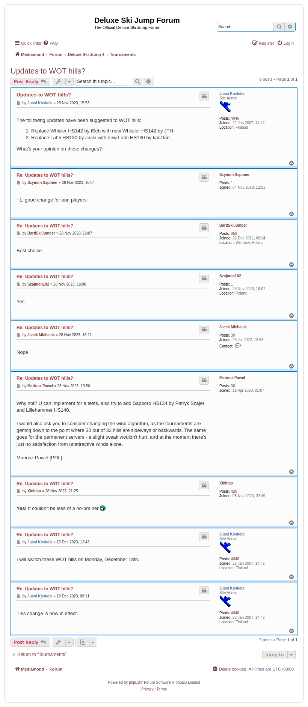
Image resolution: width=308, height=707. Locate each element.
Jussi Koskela (232, 94)
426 (234, 491)
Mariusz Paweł (232, 378)
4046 (235, 118)
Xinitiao (226, 483)
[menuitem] (50, 43)
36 (233, 386)
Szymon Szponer (234, 175)
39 (233, 335)
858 (234, 234)
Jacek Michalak (233, 327)
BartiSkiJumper (233, 225)
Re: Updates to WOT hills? (45, 175)
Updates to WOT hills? (48, 71)
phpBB (134, 682)
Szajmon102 (230, 276)
